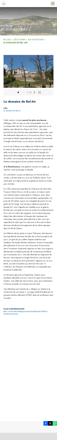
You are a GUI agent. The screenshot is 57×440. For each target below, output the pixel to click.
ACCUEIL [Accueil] (7, 39)
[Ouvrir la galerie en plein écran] (39, 92)
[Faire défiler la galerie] (18, 92)
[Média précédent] (24, 92)
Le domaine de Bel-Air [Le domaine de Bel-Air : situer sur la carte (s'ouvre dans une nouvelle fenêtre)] (12, 110)
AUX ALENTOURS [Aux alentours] (35, 39)
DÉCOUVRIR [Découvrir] (19, 39)
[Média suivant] (34, 92)
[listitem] (45, 424)
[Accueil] (3, 3)
